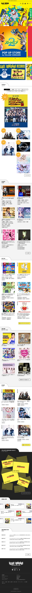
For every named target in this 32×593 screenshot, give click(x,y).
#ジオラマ (12, 278)
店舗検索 (18, 578)
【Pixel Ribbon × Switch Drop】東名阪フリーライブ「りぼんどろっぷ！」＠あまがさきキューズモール (8, 420)
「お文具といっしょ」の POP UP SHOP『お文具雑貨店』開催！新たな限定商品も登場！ (8, 294)
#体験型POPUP (8, 319)
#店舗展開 (3, 203)
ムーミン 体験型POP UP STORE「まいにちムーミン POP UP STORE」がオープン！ (23, 275)
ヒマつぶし (3, 577)
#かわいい (3, 299)
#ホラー (24, 202)
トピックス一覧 (27, 175)
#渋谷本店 (19, 403)
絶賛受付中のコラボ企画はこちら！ (24, 379)
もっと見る (27, 253)
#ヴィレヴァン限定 (20, 202)
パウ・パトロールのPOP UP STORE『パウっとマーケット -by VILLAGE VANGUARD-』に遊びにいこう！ (23, 294)
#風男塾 (19, 405)
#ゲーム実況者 (10, 203)
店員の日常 (18, 577)
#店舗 (27, 221)
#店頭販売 (22, 200)
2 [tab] (14, 58)
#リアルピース (3, 319)
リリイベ (19, 89)
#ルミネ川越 (3, 202)
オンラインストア (4, 579)
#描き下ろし (26, 200)
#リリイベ (7, 404)
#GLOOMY (3, 246)
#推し (3, 224)
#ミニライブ (22, 405)
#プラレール (3, 278)
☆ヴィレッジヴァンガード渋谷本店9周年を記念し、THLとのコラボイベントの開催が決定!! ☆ (8, 402)
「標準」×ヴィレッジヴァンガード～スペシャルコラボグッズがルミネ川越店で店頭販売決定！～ (8, 198)
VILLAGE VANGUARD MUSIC (21, 579)
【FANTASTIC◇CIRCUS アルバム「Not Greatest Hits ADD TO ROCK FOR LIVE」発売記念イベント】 (8, 437)
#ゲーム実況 (3, 205)
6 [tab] (17, 58)
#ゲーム (28, 202)
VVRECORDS (18, 576)
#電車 (7, 278)
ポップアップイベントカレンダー (25, 323)
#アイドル (3, 404)
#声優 (9, 224)
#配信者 (7, 202)
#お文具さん (3, 296)
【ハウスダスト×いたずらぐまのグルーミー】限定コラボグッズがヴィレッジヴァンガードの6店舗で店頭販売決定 (8, 242)
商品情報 (13, 89)
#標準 (10, 202)
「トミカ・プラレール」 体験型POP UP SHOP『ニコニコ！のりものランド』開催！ (8, 275)
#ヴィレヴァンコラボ (24, 201)
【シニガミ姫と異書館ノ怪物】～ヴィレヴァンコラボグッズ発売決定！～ (23, 345)
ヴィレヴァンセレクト (5, 578)
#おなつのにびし (20, 221)
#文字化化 (19, 204)
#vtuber (24, 221)
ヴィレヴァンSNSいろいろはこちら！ (17, 0)
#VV (6, 203)
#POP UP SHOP (23, 277)
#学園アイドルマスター (5, 227)
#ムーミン (19, 277)
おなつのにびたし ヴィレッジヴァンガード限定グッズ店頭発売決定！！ (23, 220)
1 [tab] (13, 58)
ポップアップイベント (25, 89)
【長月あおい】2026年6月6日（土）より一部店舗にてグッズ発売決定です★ (8, 220)
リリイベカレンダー (27, 444)
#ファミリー (6, 277)
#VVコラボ (19, 201)
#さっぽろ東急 (19, 439)
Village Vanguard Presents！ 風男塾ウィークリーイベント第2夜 (23, 402)
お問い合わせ (3, 583)
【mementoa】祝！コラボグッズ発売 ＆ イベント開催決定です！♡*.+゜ (8, 375)
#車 (9, 278)
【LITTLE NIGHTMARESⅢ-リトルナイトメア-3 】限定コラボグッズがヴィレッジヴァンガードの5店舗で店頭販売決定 (23, 242)
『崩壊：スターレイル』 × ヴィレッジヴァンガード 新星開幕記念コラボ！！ (8, 360)
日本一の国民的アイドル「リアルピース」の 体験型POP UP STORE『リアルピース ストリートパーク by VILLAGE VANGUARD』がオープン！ (8, 315)
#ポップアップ (19, 278)
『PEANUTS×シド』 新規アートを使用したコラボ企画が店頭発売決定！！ (23, 375)
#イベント (3, 279)
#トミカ (11, 277)
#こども (3, 277)
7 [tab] (18, 58)
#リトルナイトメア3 (20, 246)
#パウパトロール (20, 297)
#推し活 (6, 224)
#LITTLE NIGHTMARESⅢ (21, 247)
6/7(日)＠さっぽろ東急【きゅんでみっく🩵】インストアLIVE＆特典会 (23, 437)
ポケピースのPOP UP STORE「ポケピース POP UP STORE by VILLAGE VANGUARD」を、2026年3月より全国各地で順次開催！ (23, 314)
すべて (7, 89)
